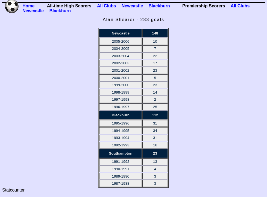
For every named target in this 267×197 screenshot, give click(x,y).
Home (28, 6)
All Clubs (106, 6)
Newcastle (132, 6)
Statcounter (13, 190)
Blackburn (159, 6)
